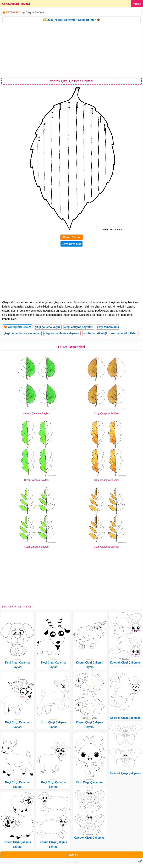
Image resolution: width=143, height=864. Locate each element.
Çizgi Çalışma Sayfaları (32, 12)
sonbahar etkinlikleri (124, 333)
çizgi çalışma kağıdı (47, 327)
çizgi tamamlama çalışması (62, 333)
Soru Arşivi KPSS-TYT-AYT (17, 606)
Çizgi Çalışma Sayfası (106, 413)
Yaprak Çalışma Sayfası (36, 413)
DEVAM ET (71, 855)
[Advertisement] (71, 50)
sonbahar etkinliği (95, 333)
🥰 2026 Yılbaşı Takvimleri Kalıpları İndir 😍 (71, 19)
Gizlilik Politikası (71, 862)
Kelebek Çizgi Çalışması (89, 837)
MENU (137, 3)
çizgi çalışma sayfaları (78, 327)
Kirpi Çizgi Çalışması (89, 782)
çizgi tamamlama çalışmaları (22, 333)
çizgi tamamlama (108, 327)
